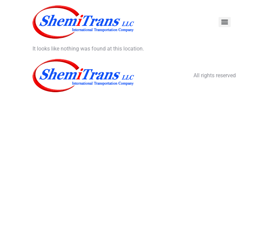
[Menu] (225, 22)
